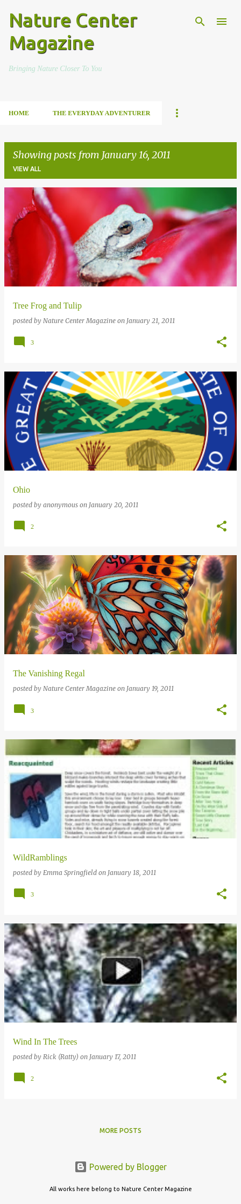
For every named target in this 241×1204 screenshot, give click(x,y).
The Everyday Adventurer (101, 113)
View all (27, 168)
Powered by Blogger (120, 1167)
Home (19, 113)
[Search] (200, 21)
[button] (221, 342)
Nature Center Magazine (73, 31)
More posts (120, 1130)
